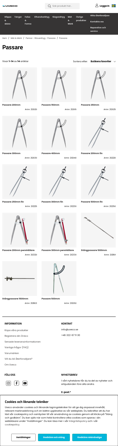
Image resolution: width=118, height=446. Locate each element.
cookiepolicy (12, 425)
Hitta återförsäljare (99, 16)
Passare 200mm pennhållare (18, 250)
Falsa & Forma (28, 20)
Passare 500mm (51, 299)
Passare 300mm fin (52, 202)
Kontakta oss (97, 22)
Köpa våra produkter (16, 330)
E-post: (66, 392)
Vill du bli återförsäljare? (18, 359)
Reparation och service (98, 29)
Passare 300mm (11, 153)
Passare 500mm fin (92, 202)
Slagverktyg (58, 17)
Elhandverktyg (41, 17)
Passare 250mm (90, 105)
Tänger (18, 17)
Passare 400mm (51, 153)
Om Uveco (10, 365)
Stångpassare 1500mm (15, 299)
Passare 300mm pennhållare (58, 250)
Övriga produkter (81, 19)
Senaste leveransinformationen (23, 342)
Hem (4, 38)
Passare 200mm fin (91, 153)
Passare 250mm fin (13, 202)
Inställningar (23, 437)
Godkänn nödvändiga (89, 437)
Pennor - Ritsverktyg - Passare (40, 38)
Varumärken (12, 353)
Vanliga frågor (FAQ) (17, 347)
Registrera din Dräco (16, 336)
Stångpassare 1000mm (94, 250)
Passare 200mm (11, 105)
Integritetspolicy (78, 421)
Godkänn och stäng (54, 437)
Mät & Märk (70, 20)
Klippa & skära (8, 20)
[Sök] (62, 6)
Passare (63, 38)
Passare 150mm (50, 105)
